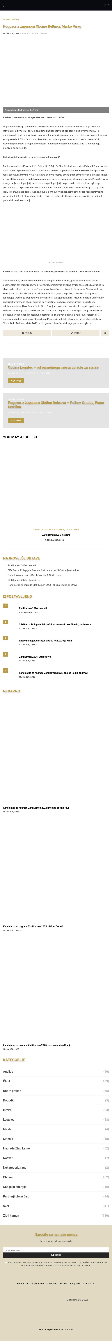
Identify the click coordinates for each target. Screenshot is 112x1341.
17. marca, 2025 (27, 628)
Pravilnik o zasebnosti (46, 1283)
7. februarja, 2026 (54, 540)
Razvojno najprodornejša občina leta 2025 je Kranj (34, 575)
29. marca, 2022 (16, 373)
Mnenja (8, 1139)
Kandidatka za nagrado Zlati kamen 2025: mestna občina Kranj (36, 1045)
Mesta (7, 1129)
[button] (108, 5)
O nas (30, 1283)
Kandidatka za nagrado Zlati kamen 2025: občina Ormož (33, 926)
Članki (6, 19)
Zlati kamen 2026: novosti (56, 534)
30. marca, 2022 (11, 33)
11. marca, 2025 (27, 645)
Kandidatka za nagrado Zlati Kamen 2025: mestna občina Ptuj (36, 807)
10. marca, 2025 (27, 677)
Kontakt (21, 1283)
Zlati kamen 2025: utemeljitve (24, 579)
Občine (15, 19)
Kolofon (90, 1283)
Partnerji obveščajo (16, 1196)
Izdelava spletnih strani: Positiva (56, 1329)
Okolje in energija (15, 1187)
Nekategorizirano (14, 1167)
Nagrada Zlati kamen (53, 530)
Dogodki (8, 1100)
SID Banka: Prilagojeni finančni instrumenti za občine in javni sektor (44, 570)
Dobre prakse (12, 1091)
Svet (6, 1206)
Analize (8, 1071)
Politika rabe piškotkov (72, 1283)
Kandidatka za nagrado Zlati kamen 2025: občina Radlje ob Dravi (42, 584)
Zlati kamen (73, 530)
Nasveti (8, 1158)
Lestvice (8, 1119)
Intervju (8, 1110)
